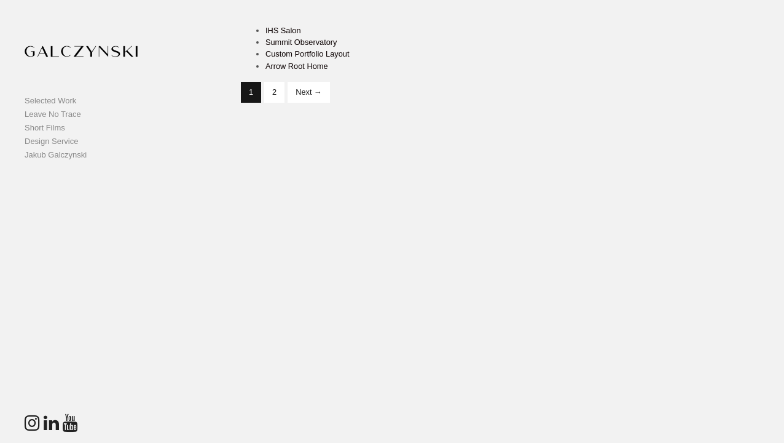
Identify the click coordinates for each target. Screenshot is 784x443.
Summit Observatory (301, 42)
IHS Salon (283, 30)
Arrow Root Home (296, 66)
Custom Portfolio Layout (307, 53)
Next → (309, 92)
